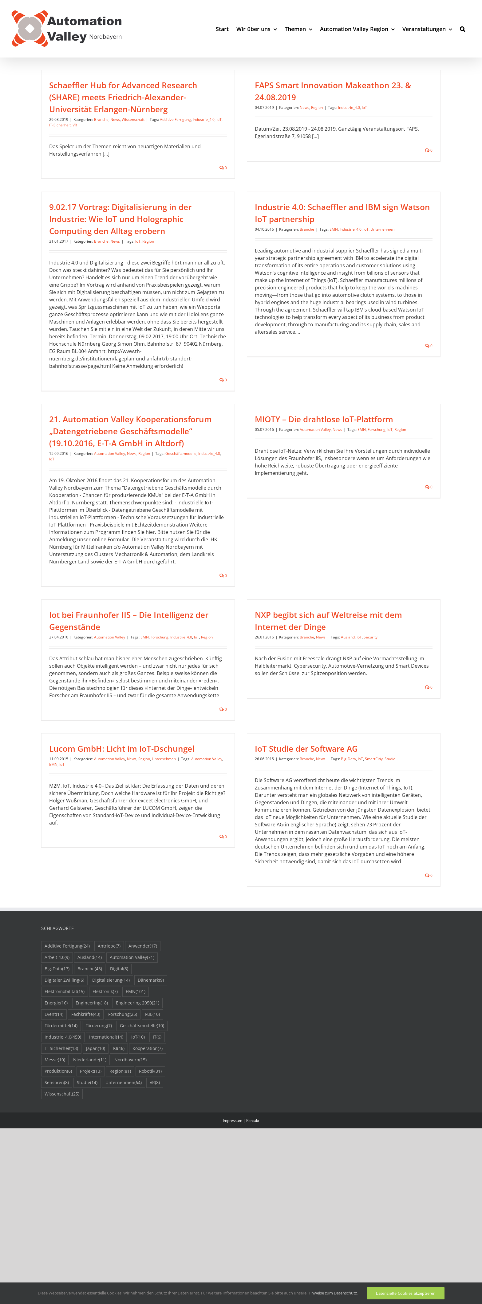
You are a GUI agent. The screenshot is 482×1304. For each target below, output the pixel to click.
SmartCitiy (348, 773)
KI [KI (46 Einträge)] (118, 1136)
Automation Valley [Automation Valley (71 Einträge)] (132, 1045)
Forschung (385, 427)
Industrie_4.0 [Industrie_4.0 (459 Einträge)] (63, 1124)
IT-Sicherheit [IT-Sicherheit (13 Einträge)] (61, 1136)
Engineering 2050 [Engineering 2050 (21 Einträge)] (137, 1090)
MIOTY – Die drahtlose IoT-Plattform (333, 417)
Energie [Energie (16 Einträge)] (56, 1090)
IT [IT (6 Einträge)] (157, 1124)
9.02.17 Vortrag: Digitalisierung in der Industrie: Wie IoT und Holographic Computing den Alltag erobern (155, 203)
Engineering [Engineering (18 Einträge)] (92, 1090)
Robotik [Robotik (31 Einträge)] (150, 1158)
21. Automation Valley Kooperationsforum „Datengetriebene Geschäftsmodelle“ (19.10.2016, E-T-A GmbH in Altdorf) (147, 429)
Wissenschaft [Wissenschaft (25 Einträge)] (62, 1181)
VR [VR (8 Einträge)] (155, 1170)
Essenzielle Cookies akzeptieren (406, 1293)
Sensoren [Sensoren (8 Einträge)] (57, 1170)
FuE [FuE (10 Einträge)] (152, 1102)
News (115, 119)
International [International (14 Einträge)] (106, 1124)
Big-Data (322, 773)
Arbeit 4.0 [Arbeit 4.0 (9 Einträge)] (57, 1045)
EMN (308, 253)
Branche (101, 119)
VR (75, 125)
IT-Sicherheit (60, 125)
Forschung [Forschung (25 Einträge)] (122, 1102)
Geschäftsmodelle (198, 451)
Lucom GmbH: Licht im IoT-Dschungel (156, 741)
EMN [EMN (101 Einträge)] (135, 1079)
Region (308, 107)
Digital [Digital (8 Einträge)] (119, 1056)
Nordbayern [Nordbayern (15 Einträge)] (130, 1147)
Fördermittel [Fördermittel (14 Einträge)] (61, 1113)
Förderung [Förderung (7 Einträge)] (98, 1113)
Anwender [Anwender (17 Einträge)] (142, 1033)
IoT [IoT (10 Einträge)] (138, 1124)
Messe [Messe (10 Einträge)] (55, 1147)
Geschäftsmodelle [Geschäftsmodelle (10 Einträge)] (142, 1113)
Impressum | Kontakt (241, 1208)
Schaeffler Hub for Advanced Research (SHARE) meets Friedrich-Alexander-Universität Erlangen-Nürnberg (123, 97)
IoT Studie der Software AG (280, 763)
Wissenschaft (133, 119)
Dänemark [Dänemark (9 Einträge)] (151, 1067)
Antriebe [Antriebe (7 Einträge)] (109, 1033)
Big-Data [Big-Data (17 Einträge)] (57, 1056)
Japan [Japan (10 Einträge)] (95, 1136)
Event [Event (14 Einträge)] (54, 1102)
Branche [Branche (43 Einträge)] (89, 1056)
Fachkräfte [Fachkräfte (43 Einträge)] (85, 1102)
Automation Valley (126, 451)
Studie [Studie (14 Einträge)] (87, 1170)
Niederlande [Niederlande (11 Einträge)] (89, 1147)
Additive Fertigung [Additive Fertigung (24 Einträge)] (67, 1033)
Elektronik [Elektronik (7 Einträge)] (105, 1079)
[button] (462, 29)
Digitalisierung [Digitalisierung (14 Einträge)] (111, 1067)
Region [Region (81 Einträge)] (120, 1158)
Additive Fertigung (175, 119)
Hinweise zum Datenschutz (332, 1293)
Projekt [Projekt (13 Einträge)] (90, 1158)
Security (362, 647)
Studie (364, 773)
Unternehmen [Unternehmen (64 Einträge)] (123, 1170)
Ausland (339, 647)
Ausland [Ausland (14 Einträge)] (89, 1045)
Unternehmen (357, 253)
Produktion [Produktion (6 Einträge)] (58, 1158)
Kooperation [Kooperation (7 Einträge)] (147, 1136)
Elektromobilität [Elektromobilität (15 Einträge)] (65, 1079)
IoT (219, 119)
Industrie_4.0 (204, 119)
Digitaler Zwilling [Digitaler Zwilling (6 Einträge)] (64, 1067)
